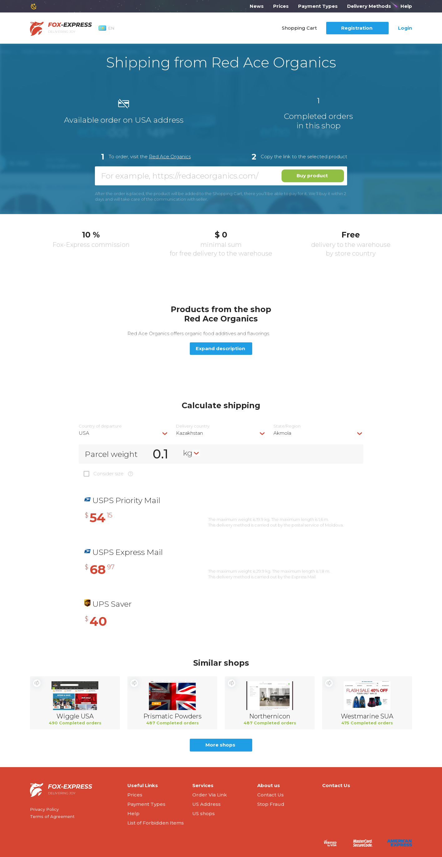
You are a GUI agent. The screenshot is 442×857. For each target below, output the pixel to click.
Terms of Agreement (52, 816)
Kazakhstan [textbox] (189, 433)
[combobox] (124, 433)
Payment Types (318, 6)
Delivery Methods (369, 6)
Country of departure (100, 426)
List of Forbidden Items (155, 823)
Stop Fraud (270, 804)
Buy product (312, 176)
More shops (220, 745)
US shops (203, 813)
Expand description (220, 348)
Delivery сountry (192, 426)
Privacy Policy (44, 809)
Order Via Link (209, 795)
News (257, 6)
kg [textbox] (188, 453)
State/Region (287, 426)
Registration (356, 28)
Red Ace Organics (170, 156)
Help (406, 6)
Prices (281, 6)
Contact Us (270, 795)
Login (405, 28)
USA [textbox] (84, 433)
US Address (206, 804)
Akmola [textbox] (282, 433)
